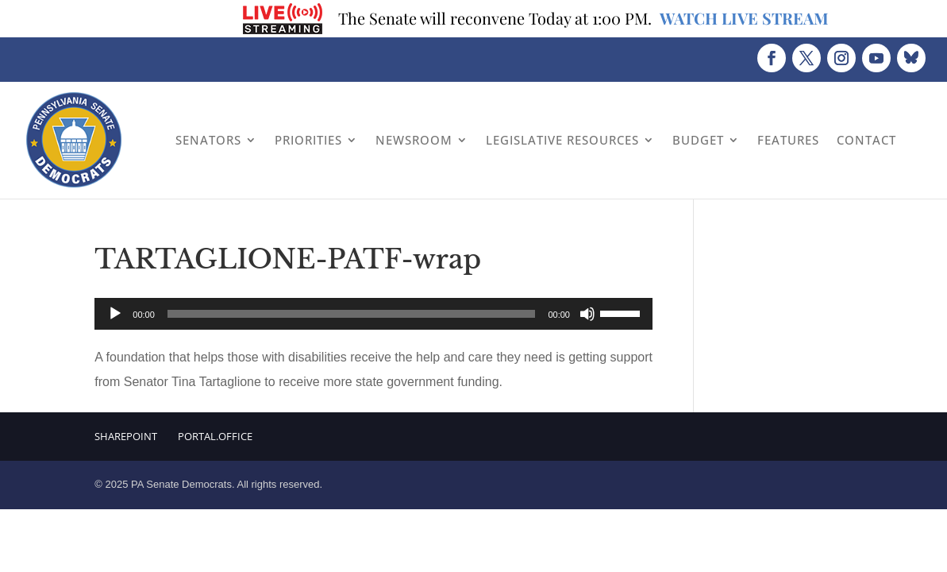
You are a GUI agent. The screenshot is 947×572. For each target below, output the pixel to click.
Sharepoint (125, 436)
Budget (698, 140)
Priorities (308, 140)
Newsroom (413, 140)
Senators (208, 140)
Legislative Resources (562, 140)
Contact (866, 140)
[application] (373, 314)
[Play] (115, 314)
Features (788, 140)
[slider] (351, 314)
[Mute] (587, 314)
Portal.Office (215, 436)
